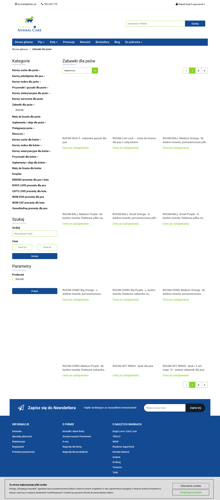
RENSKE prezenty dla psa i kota (30, 179)
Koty (54, 42)
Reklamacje (18, 441)
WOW (115, 441)
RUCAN (20, 110)
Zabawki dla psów (23, 104)
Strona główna (24, 42)
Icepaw (116, 457)
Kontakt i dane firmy (73, 431)
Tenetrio (117, 467)
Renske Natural (121, 451)
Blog (117, 42)
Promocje (69, 42)
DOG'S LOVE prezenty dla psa (29, 185)
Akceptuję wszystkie (190, 492)
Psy (41, 42)
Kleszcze (18, 133)
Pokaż (34, 291)
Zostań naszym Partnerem (76, 436)
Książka (16, 173)
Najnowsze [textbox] (69, 70)
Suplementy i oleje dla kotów (29, 162)
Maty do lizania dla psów (26, 116)
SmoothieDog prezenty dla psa (29, 208)
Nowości (85, 42)
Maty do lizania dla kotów (26, 168)
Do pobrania (133, 42)
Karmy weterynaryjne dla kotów (31, 151)
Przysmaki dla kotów (25, 156)
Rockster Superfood (123, 446)
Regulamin (18, 446)
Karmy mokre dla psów (26, 81)
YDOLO (116, 436)
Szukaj (34, 256)
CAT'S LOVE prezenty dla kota (29, 191)
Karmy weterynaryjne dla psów (31, 93)
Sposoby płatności (22, 436)
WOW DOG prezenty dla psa (28, 196)
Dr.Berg (117, 462)
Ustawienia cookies (191, 485)
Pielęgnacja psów (23, 128)
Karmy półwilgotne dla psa (28, 76)
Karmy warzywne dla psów (27, 98)
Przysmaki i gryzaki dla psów (30, 87)
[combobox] (80, 71)
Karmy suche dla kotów (26, 139)
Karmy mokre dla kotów (27, 145)
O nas (65, 441)
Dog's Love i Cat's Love (125, 431)
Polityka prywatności (23, 451)
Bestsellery (102, 42)
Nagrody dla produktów (75, 451)
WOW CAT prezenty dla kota (28, 202)
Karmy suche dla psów (26, 70)
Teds (115, 472)
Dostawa (17, 431)
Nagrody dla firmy (72, 446)
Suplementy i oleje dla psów (29, 122)
